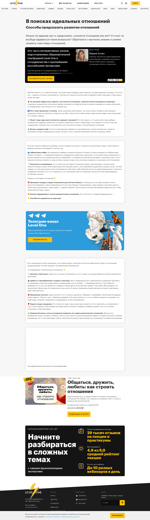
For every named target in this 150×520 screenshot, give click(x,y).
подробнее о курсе (79, 414)
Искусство (71, 8)
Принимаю (117, 515)
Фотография (83, 8)
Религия (134, 8)
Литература (144, 8)
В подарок (65, 3)
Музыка (60, 8)
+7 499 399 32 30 (31, 507)
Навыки (51, 8)
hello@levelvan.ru (32, 501)
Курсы (48, 3)
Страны (14, 8)
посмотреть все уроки (40, 78)
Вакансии (55, 507)
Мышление (41, 8)
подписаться (40, 239)
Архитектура (95, 8)
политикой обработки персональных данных (62, 517)
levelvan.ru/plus (67, 73)
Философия (122, 8)
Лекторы (98, 3)
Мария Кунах (97, 53)
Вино (113, 8)
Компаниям (83, 3)
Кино (105, 8)
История (5, 8)
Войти (135, 3)
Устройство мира (26, 8)
